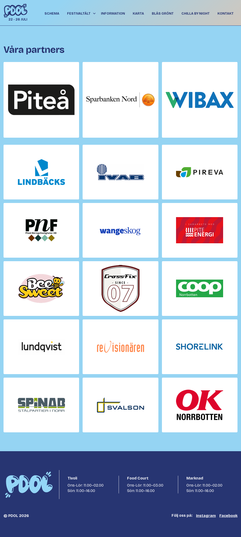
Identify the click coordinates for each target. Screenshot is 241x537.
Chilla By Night (195, 14)
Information (113, 14)
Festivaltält (79, 14)
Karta (138, 14)
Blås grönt (163, 14)
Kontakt (225, 14)
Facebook (228, 515)
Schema (51, 14)
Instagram (206, 515)
